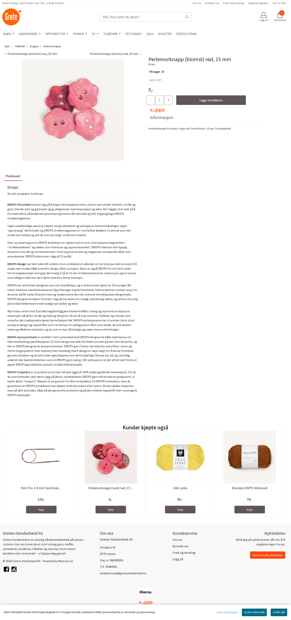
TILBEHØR (110, 34)
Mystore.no (65, 561)
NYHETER (164, 34)
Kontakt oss (212, 3)
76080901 (111, 567)
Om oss (196, 3)
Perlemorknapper (50, 46)
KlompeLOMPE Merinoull (249, 488)
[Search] (145, 17)
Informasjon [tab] (161, 117)
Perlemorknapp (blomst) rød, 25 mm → (116, 54)
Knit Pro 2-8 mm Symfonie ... (41, 488)
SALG (150, 34)
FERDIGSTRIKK (186, 34)
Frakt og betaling (233, 3)
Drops (151, 64)
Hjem (7, 46)
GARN (7, 34)
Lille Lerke (180, 488)
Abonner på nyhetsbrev (268, 555)
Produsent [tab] (13, 176)
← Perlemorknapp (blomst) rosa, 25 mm (30, 54)
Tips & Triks (279, 3)
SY (94, 34)
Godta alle (279, 612)
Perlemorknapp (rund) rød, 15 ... (110, 488)
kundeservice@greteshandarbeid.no (123, 573)
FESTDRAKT (133, 34)
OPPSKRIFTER (55, 34)
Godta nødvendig (254, 612)
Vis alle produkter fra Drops (25, 194)
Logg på (178, 559)
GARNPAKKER (28, 34)
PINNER (79, 34)
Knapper (32, 46)
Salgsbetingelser (258, 3)
